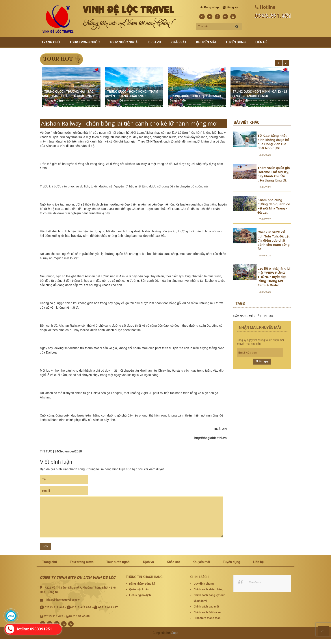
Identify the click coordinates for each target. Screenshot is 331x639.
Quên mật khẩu (139, 589)
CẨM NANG (240, 316)
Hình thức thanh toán (207, 618)
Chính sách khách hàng (208, 589)
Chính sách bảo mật (206, 606)
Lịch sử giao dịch (140, 595)
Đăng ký (232, 7)
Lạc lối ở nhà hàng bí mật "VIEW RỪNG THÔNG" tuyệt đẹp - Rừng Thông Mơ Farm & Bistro (274, 277)
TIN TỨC (46, 451)
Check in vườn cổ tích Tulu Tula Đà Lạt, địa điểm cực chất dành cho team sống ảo (274, 240)
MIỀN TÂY (255, 316)
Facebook (255, 582)
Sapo (175, 633)
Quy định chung (204, 583)
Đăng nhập (211, 7)
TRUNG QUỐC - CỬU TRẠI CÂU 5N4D (195, 96)
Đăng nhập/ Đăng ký (142, 583)
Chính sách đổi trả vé (207, 612)
